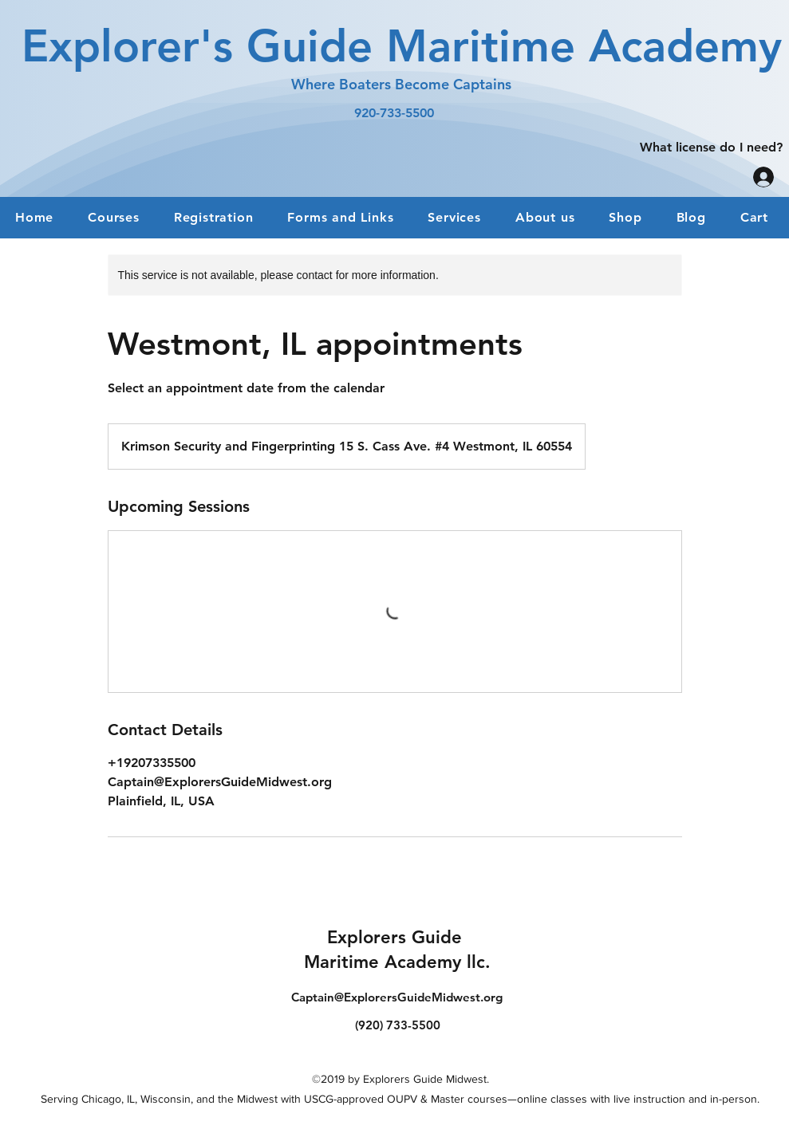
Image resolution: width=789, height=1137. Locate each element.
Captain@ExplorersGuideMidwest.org (397, 997)
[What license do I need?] (711, 147)
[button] (213, 217)
